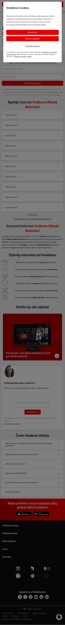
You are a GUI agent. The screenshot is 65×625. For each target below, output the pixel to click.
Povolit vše (32, 32)
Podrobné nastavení (32, 46)
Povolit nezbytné (33, 39)
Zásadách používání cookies (23, 56)
